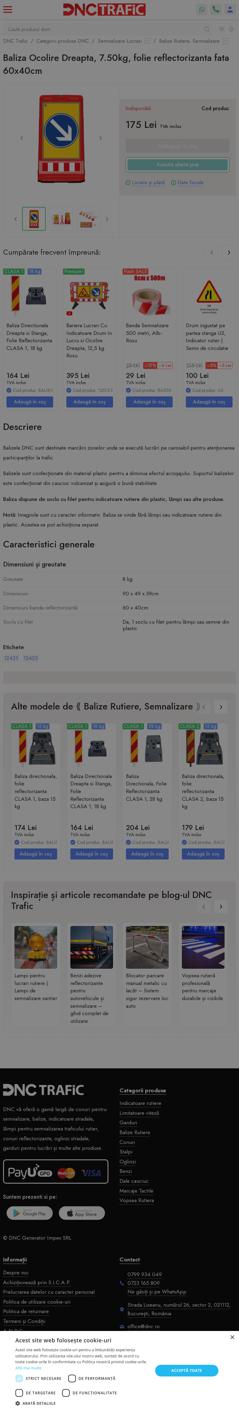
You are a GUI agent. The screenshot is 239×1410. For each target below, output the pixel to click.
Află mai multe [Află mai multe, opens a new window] (28, 1368)
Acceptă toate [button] (186, 1370)
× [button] (232, 1337)
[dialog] (119, 705)
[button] (82, 1402)
